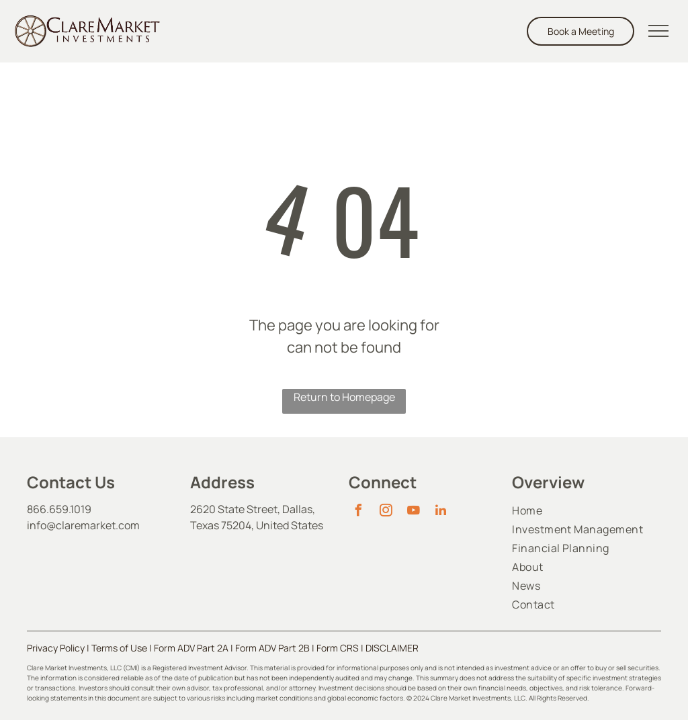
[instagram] (385, 512)
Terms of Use (119, 647)
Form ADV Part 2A (191, 647)
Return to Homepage (344, 397)
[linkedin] (440, 512)
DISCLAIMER (392, 647)
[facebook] (358, 512)
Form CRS (337, 647)
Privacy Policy (56, 647)
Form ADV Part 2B (272, 647)
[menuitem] (586, 510)
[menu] (658, 30)
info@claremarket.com (83, 525)
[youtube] (413, 512)
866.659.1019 (59, 509)
